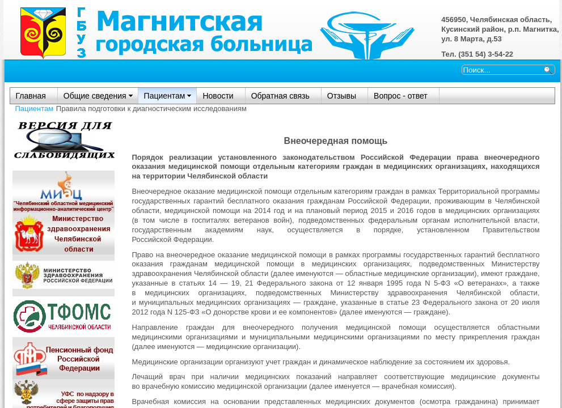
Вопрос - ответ (401, 95)
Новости (217, 95)
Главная (31, 95)
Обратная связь (280, 95)
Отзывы (341, 95)
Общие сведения (95, 95)
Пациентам (164, 95)
